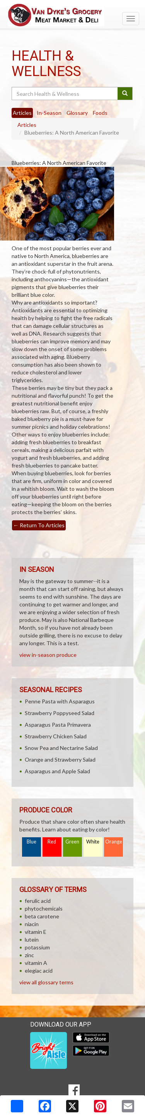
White (92, 842)
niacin (32, 924)
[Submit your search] (125, 93)
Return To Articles (39, 525)
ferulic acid (38, 900)
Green (72, 842)
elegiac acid (39, 970)
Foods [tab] (100, 112)
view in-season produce (48, 654)
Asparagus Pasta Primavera (58, 724)
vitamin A (36, 962)
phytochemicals (44, 908)
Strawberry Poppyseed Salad (59, 713)
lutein (32, 939)
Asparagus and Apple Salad (57, 771)
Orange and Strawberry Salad (60, 759)
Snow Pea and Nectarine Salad (61, 748)
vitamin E (35, 931)
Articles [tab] (22, 112)
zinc (29, 955)
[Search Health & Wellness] (65, 93)
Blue (31, 842)
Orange (113, 842)
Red (52, 842)
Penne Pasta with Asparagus (60, 701)
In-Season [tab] (49, 112)
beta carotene (42, 916)
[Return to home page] (72, 15)
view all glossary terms (46, 982)
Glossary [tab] (77, 112)
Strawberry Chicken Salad (56, 736)
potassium (37, 947)
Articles (26, 124)
